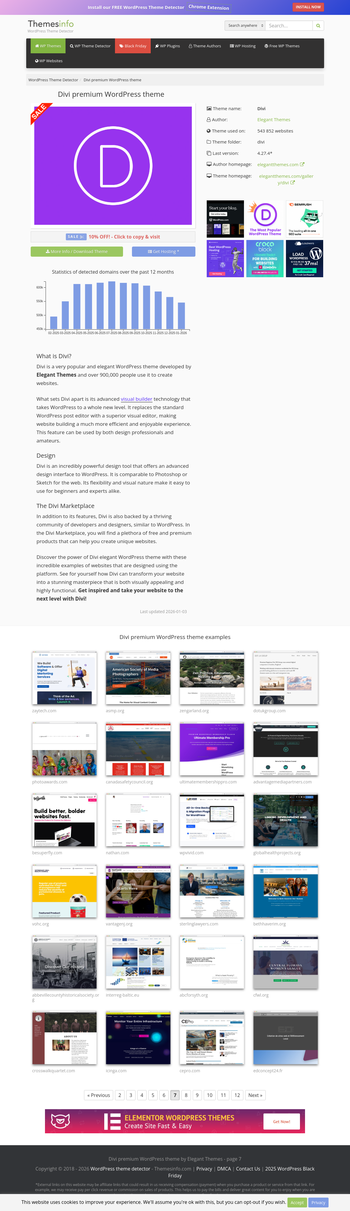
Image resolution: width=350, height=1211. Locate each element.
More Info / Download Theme (77, 251)
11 (223, 1095)
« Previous (98, 1095)
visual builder (137, 398)
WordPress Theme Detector (53, 79)
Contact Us (248, 1168)
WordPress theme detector (120, 1168)
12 (237, 1095)
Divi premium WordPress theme (112, 79)
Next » (255, 1095)
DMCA (224, 1168)
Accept (297, 1202)
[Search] (245, 26)
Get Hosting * (163, 251)
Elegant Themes (273, 119)
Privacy (204, 1168)
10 (209, 1095)
